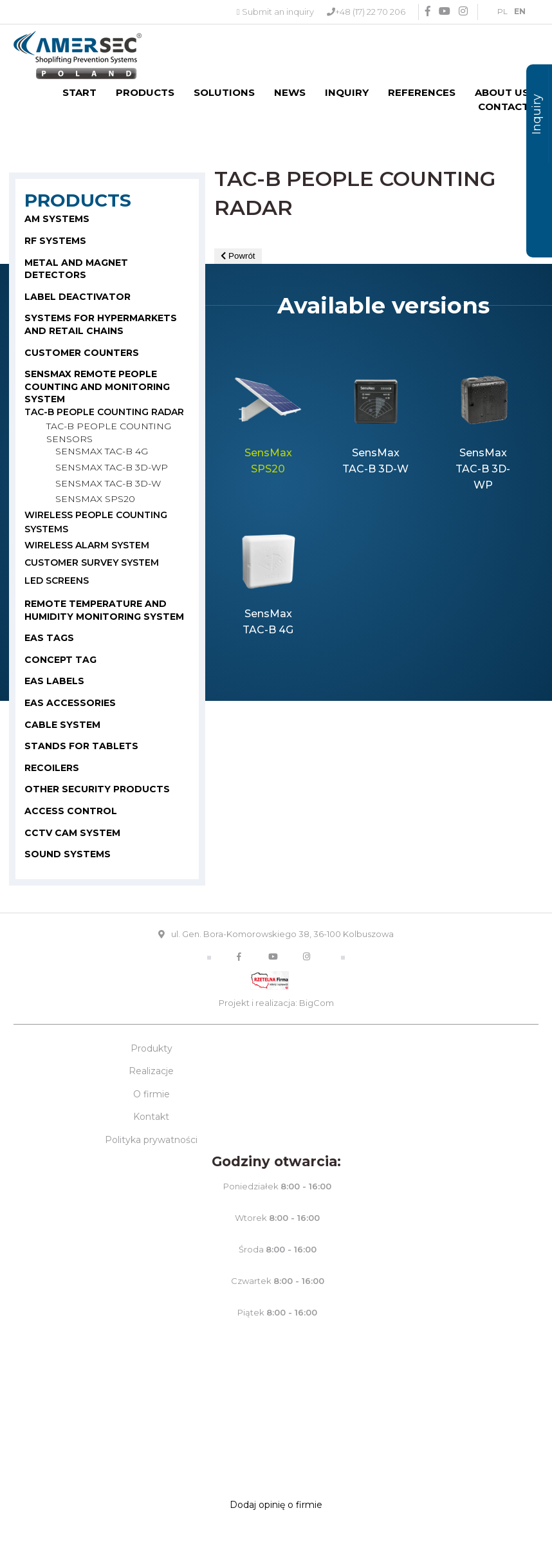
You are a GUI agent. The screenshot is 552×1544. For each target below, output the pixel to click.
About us (502, 92)
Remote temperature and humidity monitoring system (104, 610)
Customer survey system (91, 562)
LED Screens (56, 580)
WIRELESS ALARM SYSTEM (86, 545)
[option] (268, 430)
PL (502, 11)
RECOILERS (51, 768)
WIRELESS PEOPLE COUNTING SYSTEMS (95, 522)
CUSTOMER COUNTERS (81, 352)
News (290, 92)
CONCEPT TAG (60, 659)
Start (79, 92)
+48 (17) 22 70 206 (370, 11)
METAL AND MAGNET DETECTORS (76, 269)
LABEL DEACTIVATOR (77, 296)
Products (145, 92)
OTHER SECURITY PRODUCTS (97, 789)
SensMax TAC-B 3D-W (108, 483)
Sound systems (67, 854)
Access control (70, 811)
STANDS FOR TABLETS (81, 746)
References (421, 92)
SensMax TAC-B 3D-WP (111, 467)
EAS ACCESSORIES (70, 703)
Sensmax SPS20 (95, 499)
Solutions (224, 92)
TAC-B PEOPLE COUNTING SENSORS (108, 432)
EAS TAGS (49, 638)
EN (520, 11)
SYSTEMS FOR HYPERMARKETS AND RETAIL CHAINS (100, 324)
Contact (503, 106)
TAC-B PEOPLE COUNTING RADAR (104, 412)
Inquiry (347, 92)
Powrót (238, 256)
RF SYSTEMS (55, 240)
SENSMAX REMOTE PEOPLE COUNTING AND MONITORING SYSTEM (97, 386)
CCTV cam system (72, 833)
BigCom (316, 1003)
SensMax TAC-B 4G (101, 451)
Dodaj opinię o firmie (276, 1505)
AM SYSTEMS (56, 219)
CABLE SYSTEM (62, 724)
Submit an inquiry (278, 11)
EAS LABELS (54, 681)
